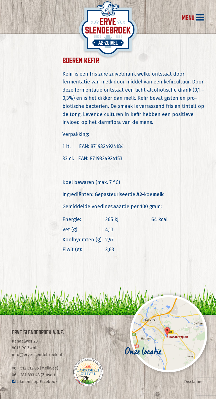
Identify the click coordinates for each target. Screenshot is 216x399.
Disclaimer (194, 381)
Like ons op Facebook (35, 381)
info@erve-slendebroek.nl (37, 354)
